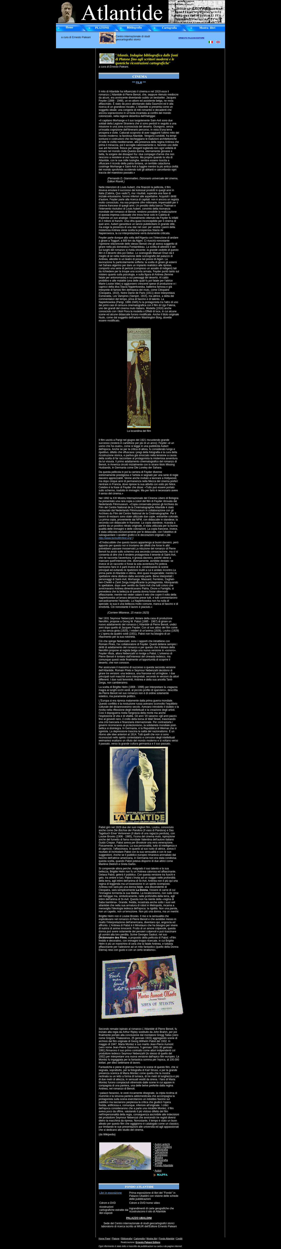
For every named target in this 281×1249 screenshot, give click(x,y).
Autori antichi (162, 1144)
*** (144, 82)
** (133, 82)
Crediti (158, 1162)
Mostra (159, 1157)
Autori (158, 1170)
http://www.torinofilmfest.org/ (115, 538)
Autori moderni (163, 1147)
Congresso (161, 1154)
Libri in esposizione (110, 1192)
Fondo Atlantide (164, 1165)
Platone (115, 1238)
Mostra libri (151, 1238)
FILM (139, 82)
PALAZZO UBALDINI (139, 1218)
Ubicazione (161, 1152)
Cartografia (161, 1149)
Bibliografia (161, 1160)
